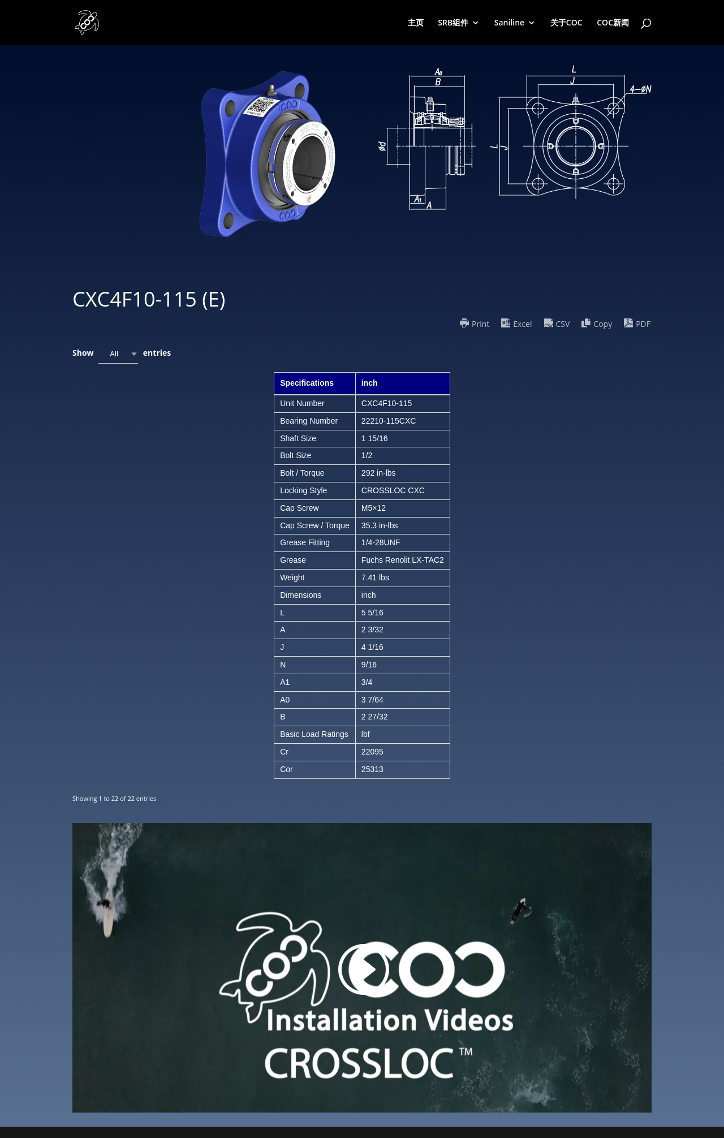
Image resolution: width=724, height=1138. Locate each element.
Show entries (121, 354)
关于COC (566, 23)
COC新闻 (613, 23)
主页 (416, 23)
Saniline (509, 23)
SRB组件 (453, 23)
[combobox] (118, 354)
